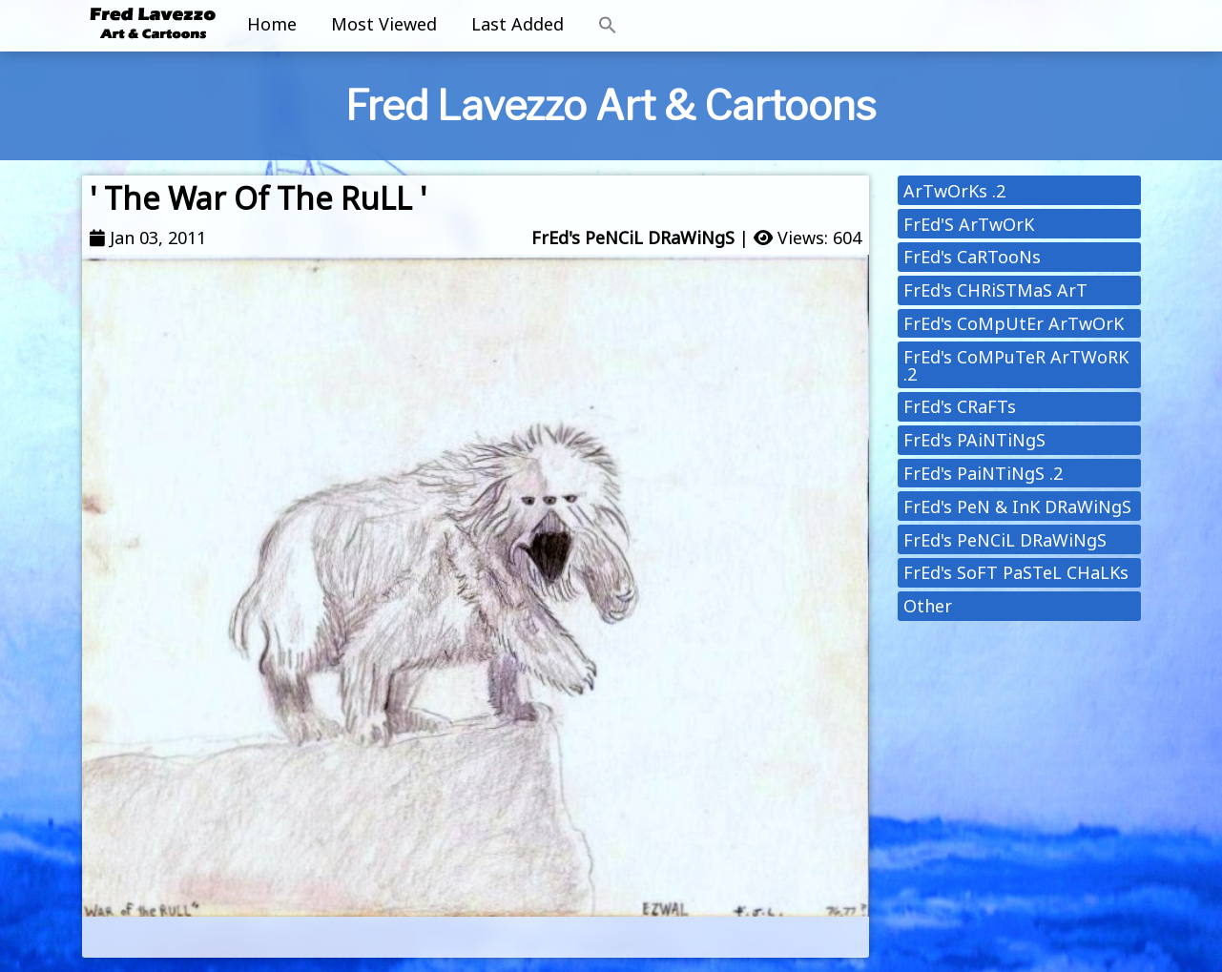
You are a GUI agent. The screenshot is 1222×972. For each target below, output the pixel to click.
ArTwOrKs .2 (954, 190)
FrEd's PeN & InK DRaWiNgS (1017, 506)
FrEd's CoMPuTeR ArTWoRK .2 (1016, 365)
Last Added (517, 23)
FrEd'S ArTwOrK (968, 224)
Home (272, 23)
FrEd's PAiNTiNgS (974, 439)
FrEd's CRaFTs (959, 406)
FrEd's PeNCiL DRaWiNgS (633, 237)
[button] (607, 26)
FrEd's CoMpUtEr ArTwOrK (1013, 323)
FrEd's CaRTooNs (972, 256)
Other (927, 605)
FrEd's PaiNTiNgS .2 (983, 473)
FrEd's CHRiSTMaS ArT (995, 290)
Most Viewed (384, 23)
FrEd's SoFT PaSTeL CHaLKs (1016, 572)
